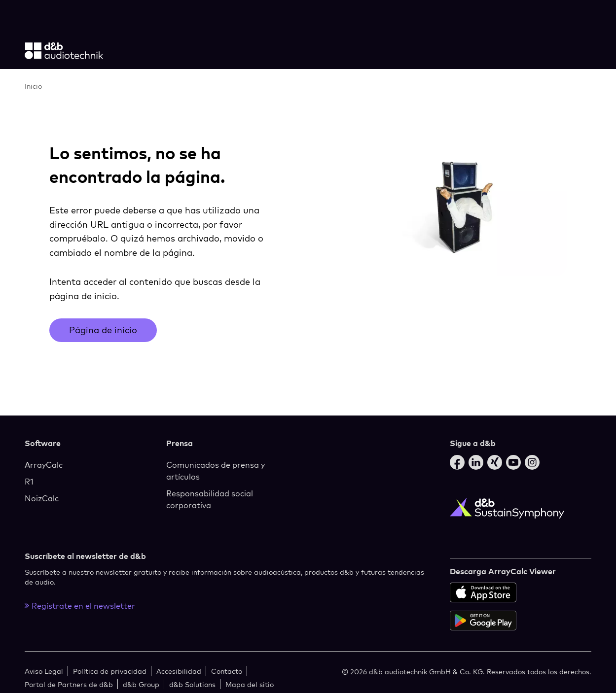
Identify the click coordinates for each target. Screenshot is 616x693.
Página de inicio (103, 330)
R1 (29, 481)
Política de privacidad (109, 671)
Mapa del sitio (249, 684)
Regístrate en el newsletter (80, 606)
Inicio (33, 86)
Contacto (226, 671)
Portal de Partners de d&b (69, 684)
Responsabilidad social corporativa (209, 499)
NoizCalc (42, 498)
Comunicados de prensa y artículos (215, 471)
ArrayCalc (44, 465)
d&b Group (141, 684)
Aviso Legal (44, 671)
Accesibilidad (178, 671)
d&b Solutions (192, 684)
